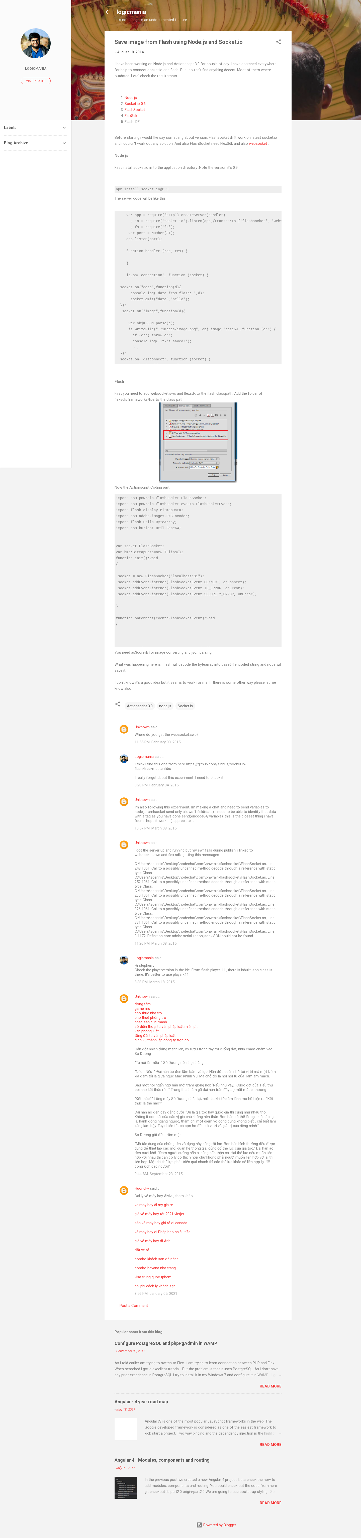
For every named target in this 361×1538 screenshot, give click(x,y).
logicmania (131, 12)
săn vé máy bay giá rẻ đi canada (161, 1223)
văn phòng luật (147, 1031)
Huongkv (142, 1188)
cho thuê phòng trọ (150, 1017)
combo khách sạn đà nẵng (156, 1259)
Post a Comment (134, 1305)
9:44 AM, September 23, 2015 (159, 1174)
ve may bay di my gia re (154, 1205)
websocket (258, 143)
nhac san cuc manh (151, 1022)
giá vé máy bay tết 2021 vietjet (159, 1214)
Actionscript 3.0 (140, 706)
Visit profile (35, 81)
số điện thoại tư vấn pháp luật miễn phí (166, 1026)
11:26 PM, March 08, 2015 (155, 943)
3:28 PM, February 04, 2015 (156, 785)
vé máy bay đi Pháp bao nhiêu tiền (163, 1232)
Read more (271, 1386)
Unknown (142, 727)
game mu (142, 1008)
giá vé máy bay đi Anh (152, 1241)
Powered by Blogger (216, 1525)
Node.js (131, 97)
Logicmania (144, 756)
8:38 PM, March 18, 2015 (154, 982)
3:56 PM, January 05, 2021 (156, 1293)
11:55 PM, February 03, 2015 (157, 742)
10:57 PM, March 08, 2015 (155, 828)
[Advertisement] (312, 106)
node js (165, 706)
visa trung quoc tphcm (153, 1277)
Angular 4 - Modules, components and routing (162, 1460)
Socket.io (185, 706)
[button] (279, 43)
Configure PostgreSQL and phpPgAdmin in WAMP (166, 1343)
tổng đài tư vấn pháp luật (155, 1035)
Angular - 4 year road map (141, 1401)
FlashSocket (135, 109)
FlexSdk (131, 115)
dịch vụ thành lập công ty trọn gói (162, 1040)
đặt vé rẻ (142, 1250)
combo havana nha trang (155, 1268)
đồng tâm (143, 1004)
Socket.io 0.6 (135, 103)
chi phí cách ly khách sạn (155, 1286)
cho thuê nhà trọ (148, 1013)
